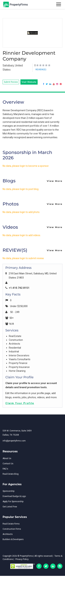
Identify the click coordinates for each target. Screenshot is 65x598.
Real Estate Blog (11, 474)
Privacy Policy (22, 559)
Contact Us (8, 463)
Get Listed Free (10, 506)
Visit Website (28, 82)
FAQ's (5, 469)
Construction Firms (12, 529)
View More (54, 181)
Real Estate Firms (11, 524)
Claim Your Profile (19, 403)
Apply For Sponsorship (13, 501)
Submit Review (11, 82)
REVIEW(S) (41, 69)
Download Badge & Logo (14, 496)
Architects (8, 534)
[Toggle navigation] (58, 5)
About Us (7, 458)
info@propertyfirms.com (14, 441)
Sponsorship (8, 491)
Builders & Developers (13, 539)
